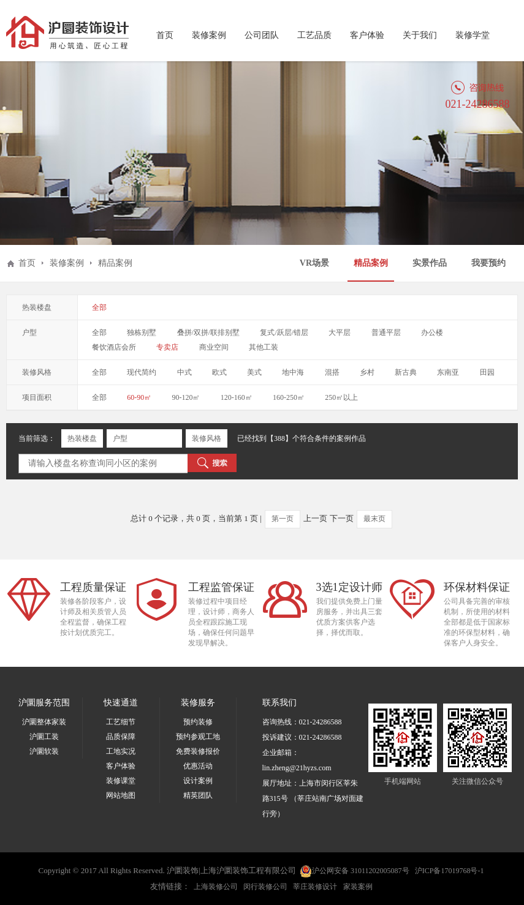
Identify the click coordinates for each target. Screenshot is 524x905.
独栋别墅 (141, 332)
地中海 (293, 372)
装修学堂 (472, 35)
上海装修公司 (216, 886)
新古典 (406, 372)
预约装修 (198, 722)
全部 (99, 307)
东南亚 (448, 372)
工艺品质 (314, 35)
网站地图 (120, 795)
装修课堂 (120, 780)
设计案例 (198, 780)
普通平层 (386, 332)
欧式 (219, 372)
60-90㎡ (139, 397)
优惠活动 (198, 766)
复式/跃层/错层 (284, 332)
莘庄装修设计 (315, 886)
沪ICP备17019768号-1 (449, 870)
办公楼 (432, 332)
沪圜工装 (44, 736)
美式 (254, 372)
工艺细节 (120, 722)
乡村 (367, 372)
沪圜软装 (44, 751)
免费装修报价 (198, 751)
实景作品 (429, 263)
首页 (164, 35)
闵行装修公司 (265, 886)
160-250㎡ (289, 397)
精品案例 (371, 263)
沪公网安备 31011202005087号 (354, 871)
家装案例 (358, 886)
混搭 (332, 372)
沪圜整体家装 (44, 722)
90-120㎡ (186, 397)
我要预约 (488, 263)
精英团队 (198, 795)
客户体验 (367, 35)
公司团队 (262, 35)
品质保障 (120, 736)
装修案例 (209, 35)
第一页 (282, 518)
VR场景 (314, 263)
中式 (184, 372)
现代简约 (141, 372)
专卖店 (167, 347)
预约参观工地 (198, 736)
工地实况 (120, 751)
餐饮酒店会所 (114, 347)
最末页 (374, 518)
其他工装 (263, 347)
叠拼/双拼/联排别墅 (208, 332)
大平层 (339, 332)
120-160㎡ (237, 397)
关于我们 (420, 35)
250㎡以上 (341, 397)
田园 (487, 372)
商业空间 (214, 347)
